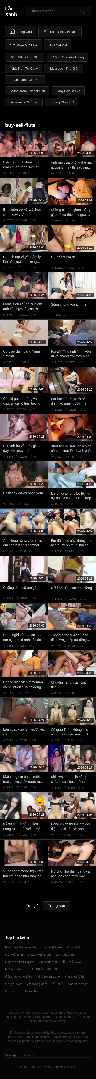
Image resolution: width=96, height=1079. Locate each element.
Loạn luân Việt (78, 984)
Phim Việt (73, 947)
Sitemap (10, 1055)
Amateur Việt (48, 962)
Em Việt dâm (65, 954)
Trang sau (56, 906)
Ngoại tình (32, 991)
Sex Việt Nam (52, 947)
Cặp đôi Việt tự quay (19, 962)
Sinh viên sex (71, 961)
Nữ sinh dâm (14, 969)
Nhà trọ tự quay (48, 976)
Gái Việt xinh (14, 954)
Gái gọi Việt (13, 984)
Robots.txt (27, 1055)
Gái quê (58, 983)
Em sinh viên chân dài (43, 969)
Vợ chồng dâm (37, 984)
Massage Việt (74, 976)
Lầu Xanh (11, 11)
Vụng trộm (12, 991)
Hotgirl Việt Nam (39, 954)
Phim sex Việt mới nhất (21, 947)
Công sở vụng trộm (18, 976)
